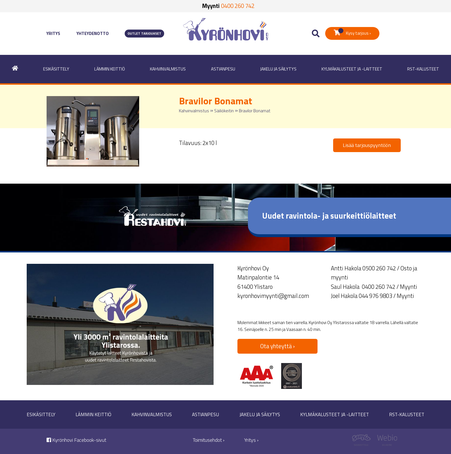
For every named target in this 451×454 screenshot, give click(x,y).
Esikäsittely (56, 69)
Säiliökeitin (224, 110)
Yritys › (251, 440)
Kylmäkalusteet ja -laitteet (351, 69)
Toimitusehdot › (208, 440)
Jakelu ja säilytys (278, 69)
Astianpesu (223, 69)
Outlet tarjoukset (144, 33)
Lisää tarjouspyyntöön (367, 145)
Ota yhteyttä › (277, 346)
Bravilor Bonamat (254, 110)
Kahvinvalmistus (168, 69)
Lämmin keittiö (109, 69)
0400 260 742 (237, 5)
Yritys (53, 33)
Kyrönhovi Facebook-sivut (76, 440)
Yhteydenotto (92, 33)
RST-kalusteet (423, 69)
